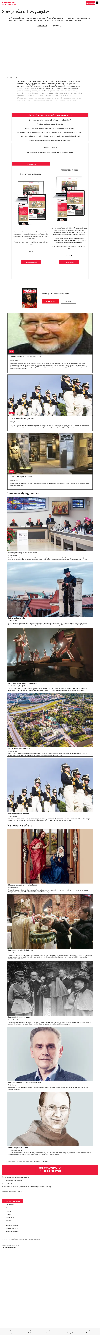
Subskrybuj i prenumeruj (12, 1201)
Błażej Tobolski (42, 25)
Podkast (8, 1214)
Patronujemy (10, 1217)
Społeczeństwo (28, 1161)
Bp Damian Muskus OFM (16, 1150)
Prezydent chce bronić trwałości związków (24, 1082)
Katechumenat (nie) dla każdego (20, 950)
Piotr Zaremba (12, 1085)
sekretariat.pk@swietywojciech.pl (41, 1186)
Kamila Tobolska (13, 686)
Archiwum (68, 301)
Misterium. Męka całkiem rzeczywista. (22, 683)
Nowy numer (10, 1204)
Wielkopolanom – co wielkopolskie (25, 356)
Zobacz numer (50, 301)
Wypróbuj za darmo (31, 262)
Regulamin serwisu (12, 1225)
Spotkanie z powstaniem (21, 476)
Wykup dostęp (69, 262)
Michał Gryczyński (15, 360)
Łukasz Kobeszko (13, 1020)
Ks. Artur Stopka (13, 887)
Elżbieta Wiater (13, 953)
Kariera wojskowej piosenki (22, 418)
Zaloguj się (54, 147)
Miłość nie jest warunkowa (18, 1148)
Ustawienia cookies (12, 1228)
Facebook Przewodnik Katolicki (12, 1191)
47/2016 (67, 294)
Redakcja (9, 1220)
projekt (9, 1247)
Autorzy (8, 1211)
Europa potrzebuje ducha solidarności (22, 553)
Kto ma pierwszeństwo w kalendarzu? (22, 885)
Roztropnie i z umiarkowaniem (20, 1017)
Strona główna (10, 1161)
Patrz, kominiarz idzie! (16, 618)
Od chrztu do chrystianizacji (19, 748)
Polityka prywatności (12, 1231)
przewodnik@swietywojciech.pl (17, 1186)
